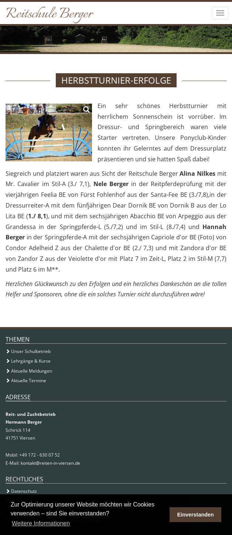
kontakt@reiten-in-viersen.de (50, 463)
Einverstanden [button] (195, 515)
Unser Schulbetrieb (28, 351)
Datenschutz (21, 491)
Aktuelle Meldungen (29, 371)
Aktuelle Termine (26, 380)
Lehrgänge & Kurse (28, 361)
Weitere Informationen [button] (41, 523)
